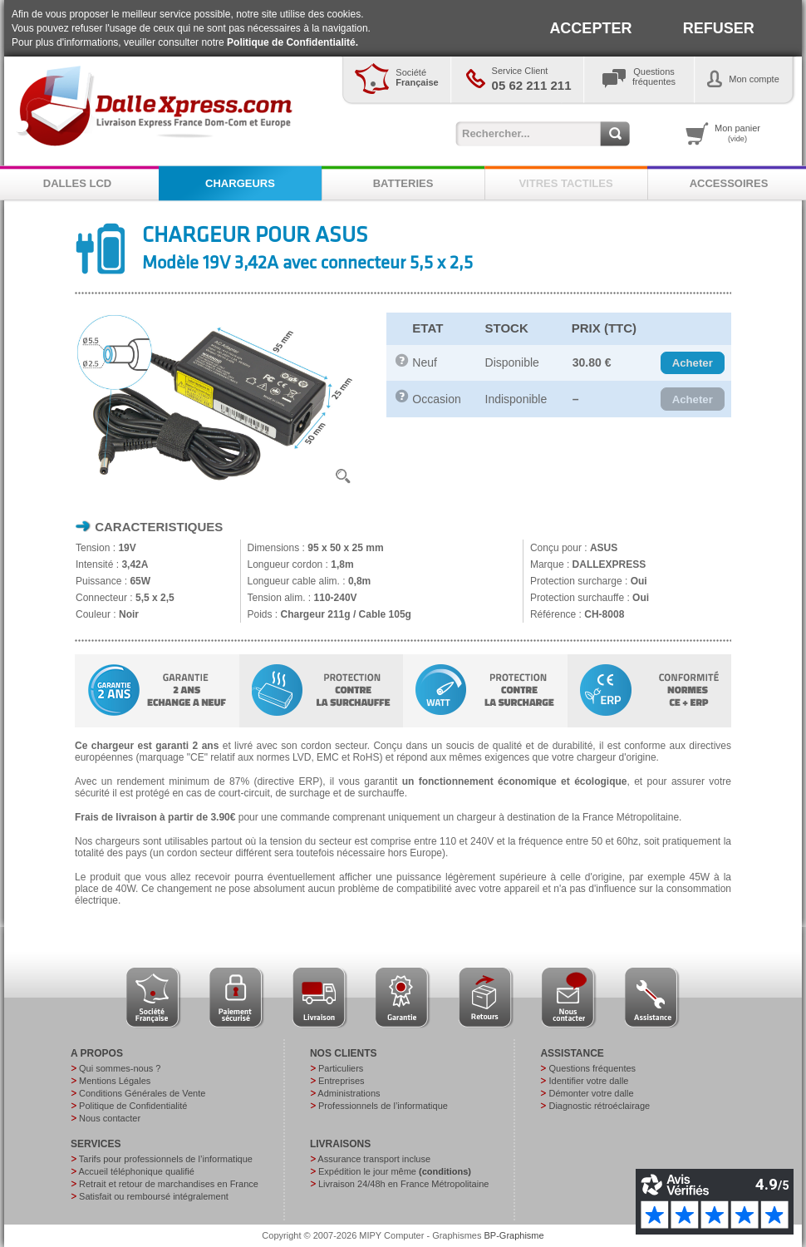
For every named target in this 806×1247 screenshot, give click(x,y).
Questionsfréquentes (654, 76)
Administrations (348, 1093)
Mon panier (737, 133)
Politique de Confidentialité (133, 1106)
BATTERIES (403, 183)
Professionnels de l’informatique (383, 1106)
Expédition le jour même (394, 1171)
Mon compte (754, 79)
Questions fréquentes (592, 1068)
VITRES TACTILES (565, 183)
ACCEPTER (590, 28)
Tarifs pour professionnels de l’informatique (166, 1159)
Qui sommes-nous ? (119, 1068)
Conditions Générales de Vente (142, 1093)
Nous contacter (109, 1118)
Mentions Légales (114, 1081)
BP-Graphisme (514, 1235)
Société (417, 77)
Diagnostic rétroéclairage (599, 1106)
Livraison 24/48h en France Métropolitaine (403, 1184)
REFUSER (718, 28)
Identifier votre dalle (588, 1081)
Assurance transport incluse (373, 1159)
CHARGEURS (240, 183)
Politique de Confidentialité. (292, 42)
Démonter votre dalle (590, 1093)
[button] (693, 363)
